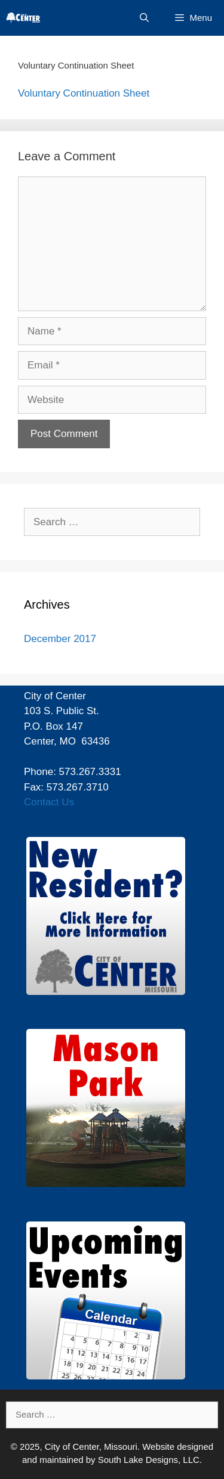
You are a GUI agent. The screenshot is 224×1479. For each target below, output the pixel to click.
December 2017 (60, 638)
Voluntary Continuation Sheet (83, 93)
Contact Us (49, 802)
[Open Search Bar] (144, 18)
